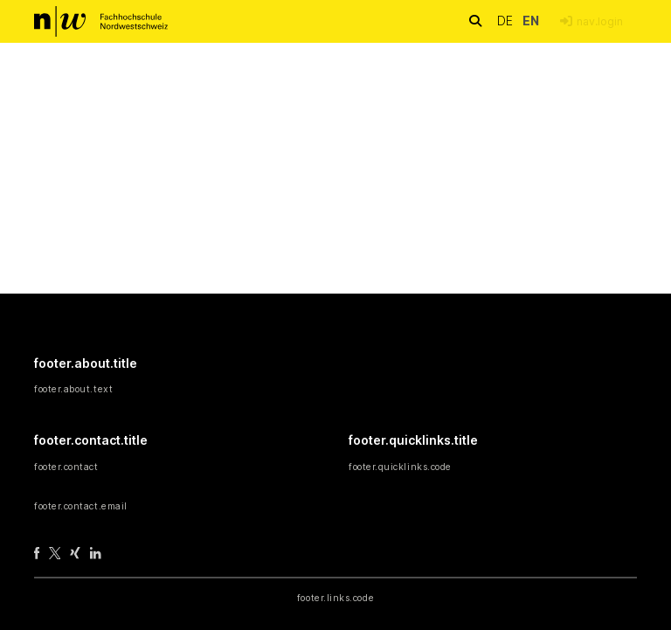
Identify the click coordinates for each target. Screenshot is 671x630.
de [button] (506, 20)
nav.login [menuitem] (600, 21)
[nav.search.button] (475, 21)
